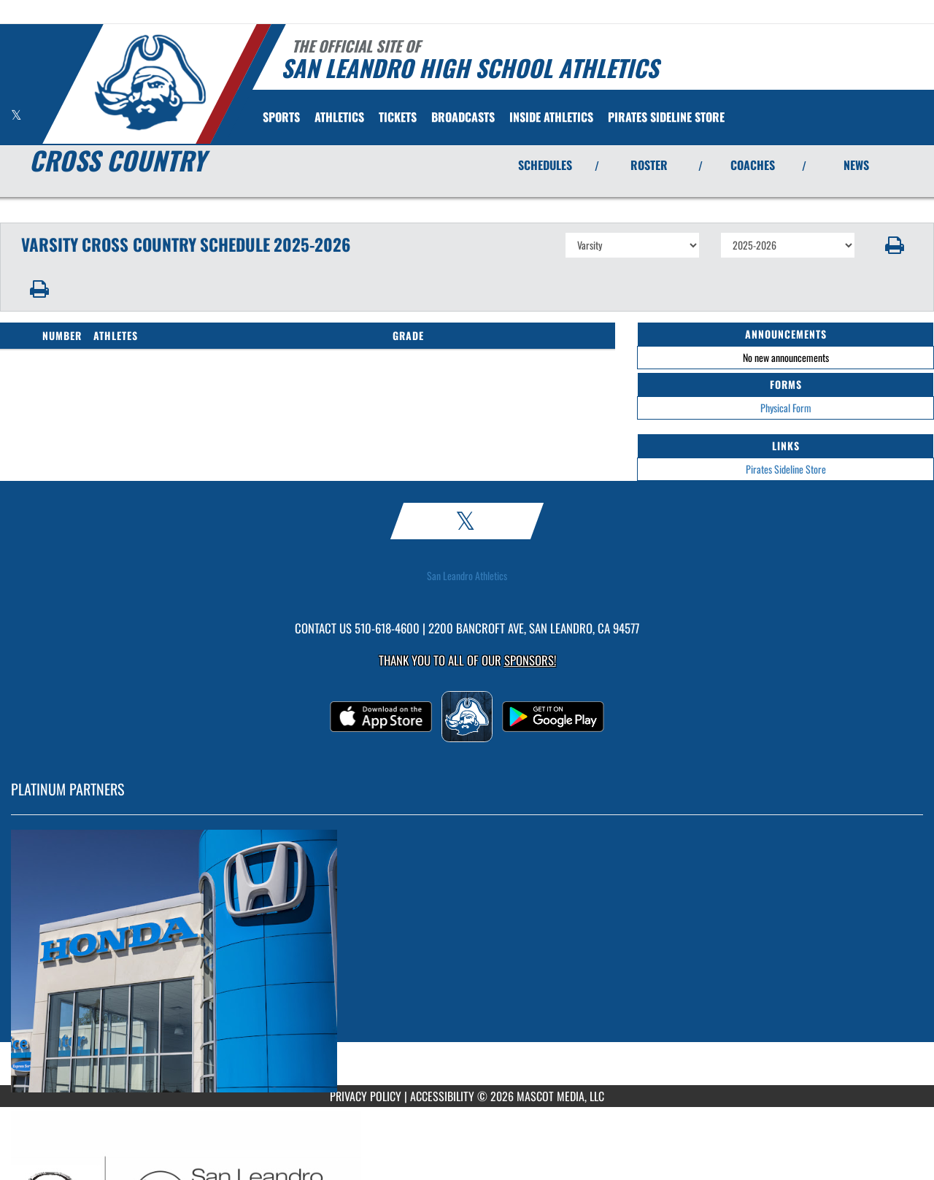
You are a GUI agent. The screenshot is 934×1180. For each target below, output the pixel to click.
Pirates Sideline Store (786, 469)
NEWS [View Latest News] (856, 165)
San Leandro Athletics (467, 575)
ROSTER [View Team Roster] (649, 165)
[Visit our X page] (16, 115)
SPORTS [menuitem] (281, 117)
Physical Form (785, 407)
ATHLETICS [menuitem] (339, 117)
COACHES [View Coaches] (752, 165)
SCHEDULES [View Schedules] (545, 165)
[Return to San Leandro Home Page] (150, 82)
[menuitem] (397, 117)
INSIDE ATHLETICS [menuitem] (551, 117)
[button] (895, 245)
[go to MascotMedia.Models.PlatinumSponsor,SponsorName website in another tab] (467, 961)
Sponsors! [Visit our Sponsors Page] (530, 660)
